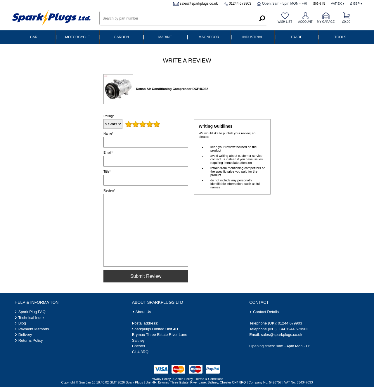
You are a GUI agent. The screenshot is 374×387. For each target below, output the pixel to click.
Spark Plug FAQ (32, 312)
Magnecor (209, 37)
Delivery (25, 334)
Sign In (319, 3)
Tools (340, 37)
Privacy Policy (161, 379)
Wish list (285, 21)
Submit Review (146, 276)
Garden (121, 37)
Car (33, 37)
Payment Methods (33, 329)
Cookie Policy (183, 379)
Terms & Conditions (209, 379)
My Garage (326, 21)
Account (305, 21)
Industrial (252, 37)
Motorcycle (77, 37)
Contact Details (266, 312)
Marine (165, 37)
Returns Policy (30, 340)
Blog (22, 323)
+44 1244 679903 (294, 329)
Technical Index (31, 317)
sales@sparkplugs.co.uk (199, 3)
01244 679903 (240, 3)
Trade (296, 37)
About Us (143, 312)
